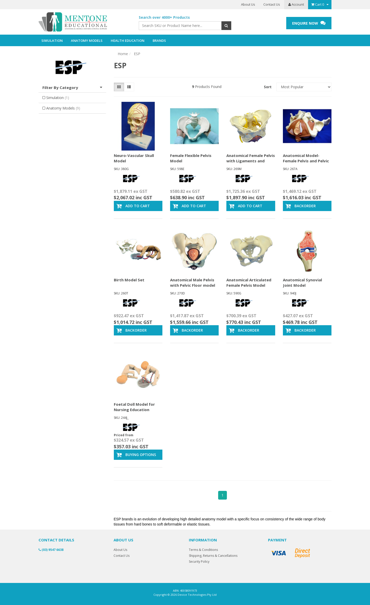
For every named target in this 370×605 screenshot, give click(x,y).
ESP (137, 53)
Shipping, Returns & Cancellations (213, 555)
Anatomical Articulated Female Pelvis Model (248, 282)
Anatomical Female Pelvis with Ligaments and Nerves (250, 161)
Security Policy (199, 561)
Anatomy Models (63, 108)
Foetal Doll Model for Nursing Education (134, 407)
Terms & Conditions (203, 550)
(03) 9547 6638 (51, 550)
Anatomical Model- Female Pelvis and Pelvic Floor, (306, 161)
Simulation (57, 97)
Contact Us (271, 4)
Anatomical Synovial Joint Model (302, 282)
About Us (248, 4)
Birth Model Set (129, 279)
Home (123, 53)
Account (296, 4)
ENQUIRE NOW (309, 23)
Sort (268, 86)
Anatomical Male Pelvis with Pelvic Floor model (192, 282)
